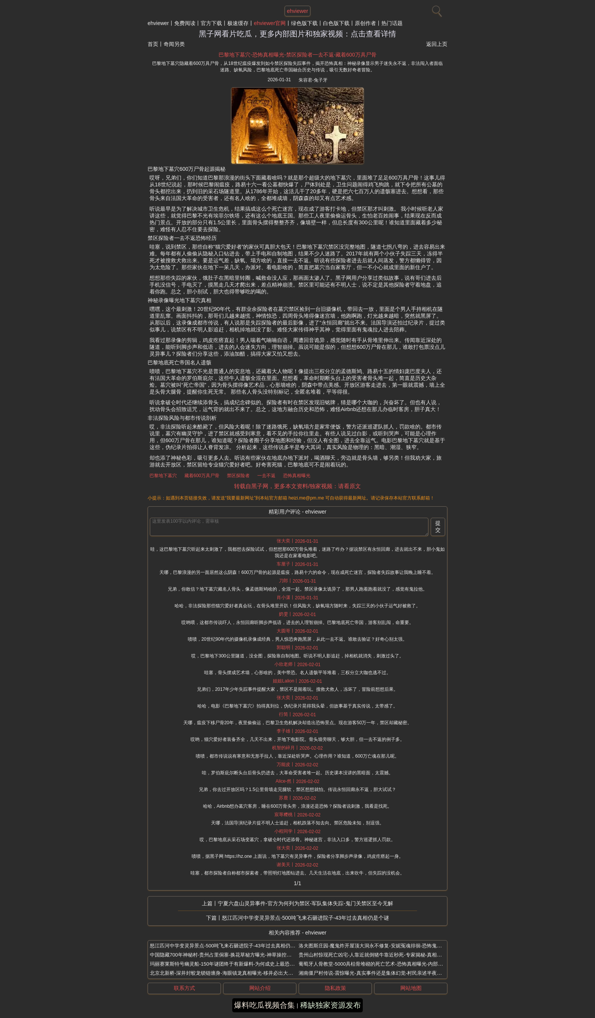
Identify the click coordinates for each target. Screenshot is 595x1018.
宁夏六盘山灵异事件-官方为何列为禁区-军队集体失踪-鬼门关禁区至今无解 (305, 903)
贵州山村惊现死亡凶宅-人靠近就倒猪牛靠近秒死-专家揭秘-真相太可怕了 (377, 955)
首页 (153, 44)
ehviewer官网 (270, 23)
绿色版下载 (304, 23)
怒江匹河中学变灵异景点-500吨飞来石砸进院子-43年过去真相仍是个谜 (305, 918)
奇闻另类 (174, 44)
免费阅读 (184, 23)
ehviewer (158, 23)
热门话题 (392, 23)
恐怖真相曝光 (296, 475)
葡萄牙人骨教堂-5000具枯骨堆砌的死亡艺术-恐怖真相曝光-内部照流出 (376, 964)
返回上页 (436, 44)
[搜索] (436, 9)
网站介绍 (260, 988)
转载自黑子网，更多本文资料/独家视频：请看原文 (297, 486)
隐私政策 (335, 988)
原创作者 (365, 23)
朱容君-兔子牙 (313, 80)
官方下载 (211, 23)
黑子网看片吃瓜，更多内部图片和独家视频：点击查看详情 (297, 34)
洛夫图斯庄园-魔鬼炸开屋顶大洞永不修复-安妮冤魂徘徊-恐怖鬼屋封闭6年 (379, 946)
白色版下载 (336, 23)
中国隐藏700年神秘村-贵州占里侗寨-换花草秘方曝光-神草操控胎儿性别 (228, 955)
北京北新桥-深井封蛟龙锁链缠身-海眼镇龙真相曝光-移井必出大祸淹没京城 (231, 973)
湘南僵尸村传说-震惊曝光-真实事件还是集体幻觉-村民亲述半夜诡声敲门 (377, 973)
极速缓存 (238, 23)
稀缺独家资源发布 (330, 1005)
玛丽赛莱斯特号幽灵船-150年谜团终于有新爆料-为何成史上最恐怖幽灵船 (229, 964)
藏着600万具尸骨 (201, 475)
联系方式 (184, 988)
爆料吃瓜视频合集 (264, 1005)
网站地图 (411, 988)
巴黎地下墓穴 (163, 475)
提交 (438, 526)
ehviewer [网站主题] (297, 11)
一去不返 (266, 475)
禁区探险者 (238, 475)
